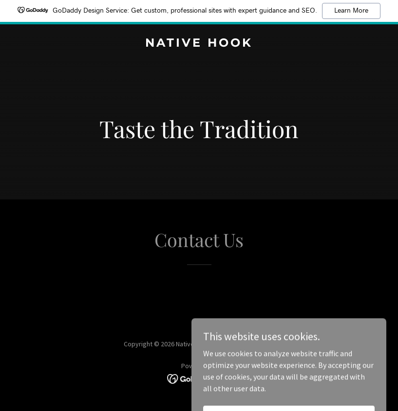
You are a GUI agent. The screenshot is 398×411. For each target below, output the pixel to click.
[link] (199, 44)
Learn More (351, 10)
